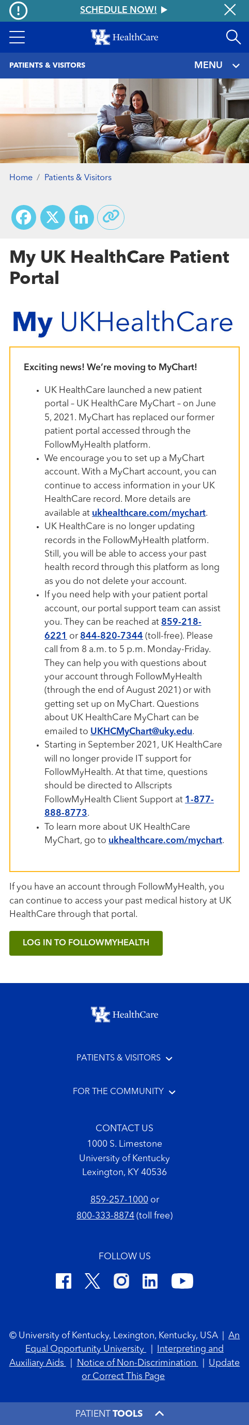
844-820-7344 (111, 636)
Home (21, 178)
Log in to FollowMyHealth (86, 943)
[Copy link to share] (111, 217)
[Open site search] (233, 37)
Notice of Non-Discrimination (137, 1363)
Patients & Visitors (78, 178)
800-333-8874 (105, 1216)
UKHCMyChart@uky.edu (141, 731)
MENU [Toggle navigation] (217, 66)
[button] (17, 37)
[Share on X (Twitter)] (52, 217)
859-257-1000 (119, 1200)
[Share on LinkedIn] (81, 217)
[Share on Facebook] (23, 217)
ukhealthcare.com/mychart (149, 513)
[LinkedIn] (150, 1283)
